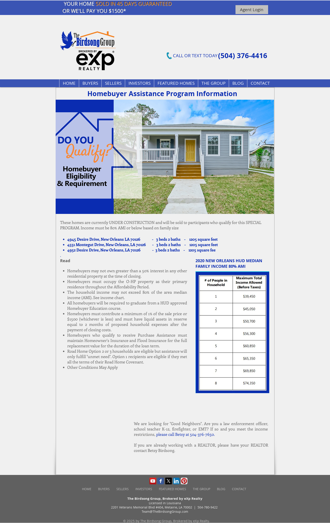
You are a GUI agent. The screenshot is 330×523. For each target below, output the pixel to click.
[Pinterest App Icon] (184, 481)
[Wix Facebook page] (160, 481)
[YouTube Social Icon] (152, 481)
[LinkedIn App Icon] (176, 481)
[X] (168, 481)
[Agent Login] (251, 9)
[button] (176, 83)
